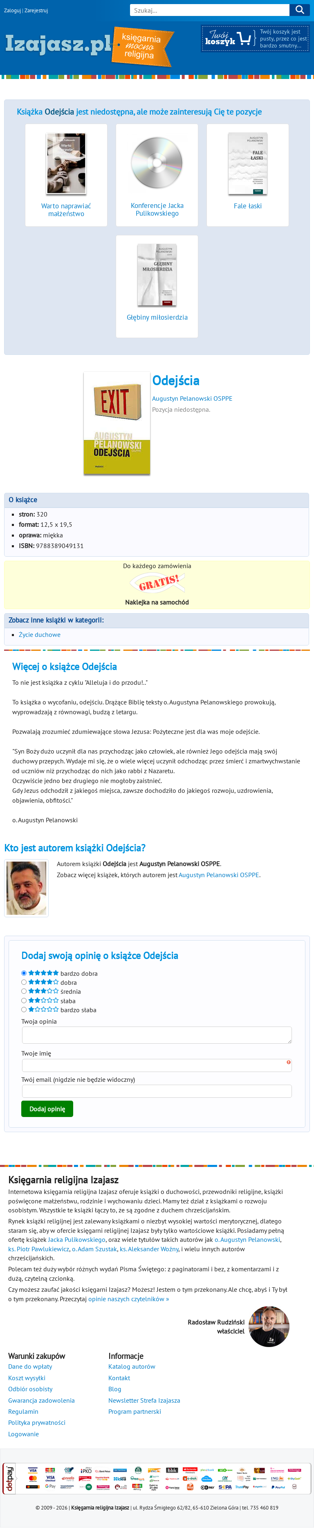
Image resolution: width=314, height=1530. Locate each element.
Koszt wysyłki (26, 1380)
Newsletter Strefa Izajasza (144, 1403)
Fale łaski (248, 205)
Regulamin (23, 1414)
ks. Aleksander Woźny (149, 1251)
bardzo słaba (58, 1010)
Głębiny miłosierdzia (157, 317)
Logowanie (23, 1436)
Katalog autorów (131, 1369)
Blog (114, 1391)
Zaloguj (12, 10)
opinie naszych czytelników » (128, 1301)
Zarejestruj (36, 10)
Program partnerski (134, 1414)
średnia (51, 991)
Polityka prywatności (36, 1425)
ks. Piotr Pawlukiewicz (38, 1251)
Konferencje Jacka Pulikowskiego (157, 209)
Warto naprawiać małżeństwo (66, 209)
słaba (48, 1001)
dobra (49, 982)
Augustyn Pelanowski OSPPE (192, 398)
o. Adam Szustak (94, 1251)
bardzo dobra (59, 973)
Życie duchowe (40, 634)
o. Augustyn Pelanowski (247, 1242)
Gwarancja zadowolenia (41, 1403)
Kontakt (119, 1380)
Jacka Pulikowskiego (76, 1242)
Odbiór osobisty (30, 1391)
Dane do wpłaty (30, 1369)
